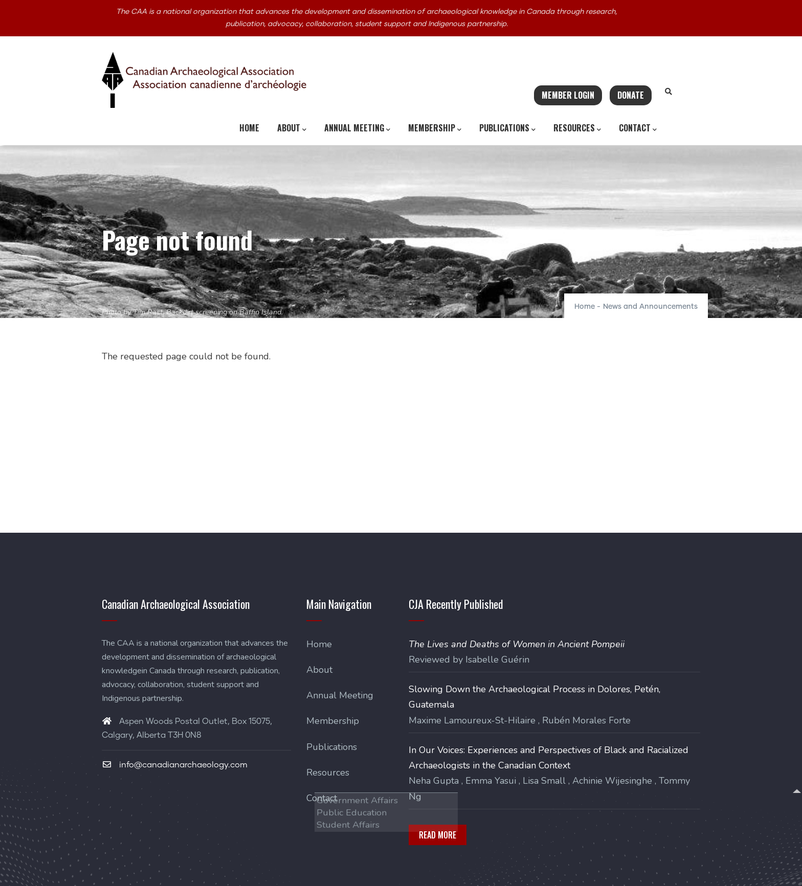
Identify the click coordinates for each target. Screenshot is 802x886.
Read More (437, 835)
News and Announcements (650, 306)
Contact (638, 128)
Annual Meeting (357, 128)
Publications (507, 128)
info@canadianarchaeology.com (175, 765)
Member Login (568, 95)
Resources (577, 128)
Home (249, 128)
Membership (434, 128)
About (291, 128)
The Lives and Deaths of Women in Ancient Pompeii (517, 644)
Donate (630, 95)
